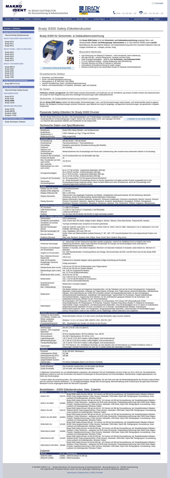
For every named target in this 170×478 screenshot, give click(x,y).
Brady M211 (9, 44)
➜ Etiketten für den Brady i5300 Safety (141, 119)
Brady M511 (9, 46)
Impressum (71, 473)
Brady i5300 (9, 71)
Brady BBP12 (10, 67)
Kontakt (157, 3)
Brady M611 (9, 58)
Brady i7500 (9, 77)
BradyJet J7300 (10, 115)
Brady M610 (9, 56)
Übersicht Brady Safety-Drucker (16, 90)
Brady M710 (9, 60)
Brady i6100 (9, 73)
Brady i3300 (9, 69)
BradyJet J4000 (10, 113)
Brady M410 (9, 52)
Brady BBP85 (10, 111)
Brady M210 (9, 42)
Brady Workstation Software (15, 122)
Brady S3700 (9, 109)
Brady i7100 (9, 75)
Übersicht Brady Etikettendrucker (17, 35)
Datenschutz (83, 473)
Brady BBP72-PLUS (12, 84)
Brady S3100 (9, 103)
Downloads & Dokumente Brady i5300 (57, 68)
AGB (92, 473)
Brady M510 (9, 54)
